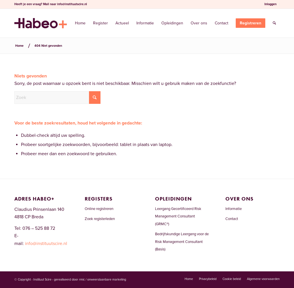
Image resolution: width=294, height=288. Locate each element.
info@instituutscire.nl (72, 4)
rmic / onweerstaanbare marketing (102, 279)
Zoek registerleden (100, 219)
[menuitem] (271, 4)
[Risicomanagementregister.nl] (40, 23)
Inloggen (270, 4)
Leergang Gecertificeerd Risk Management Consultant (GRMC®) (178, 216)
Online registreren (99, 209)
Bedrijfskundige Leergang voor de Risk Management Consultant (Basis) (182, 242)
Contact (231, 219)
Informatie (233, 209)
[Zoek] (274, 23)
